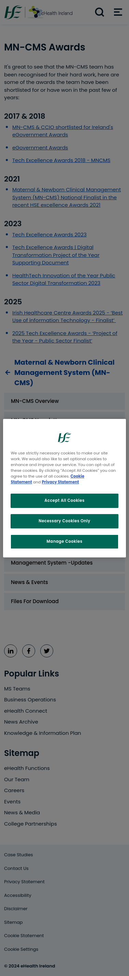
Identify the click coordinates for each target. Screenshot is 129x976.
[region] (64, 488)
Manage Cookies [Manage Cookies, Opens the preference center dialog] (65, 541)
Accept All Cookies (64, 500)
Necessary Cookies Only (64, 521)
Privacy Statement (60, 482)
